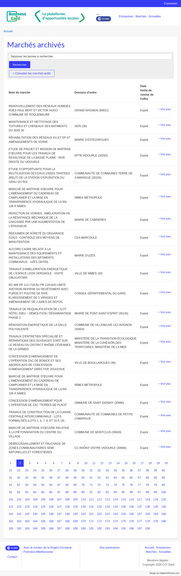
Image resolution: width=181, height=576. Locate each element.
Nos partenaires (110, 547)
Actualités (155, 16)
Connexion (171, 3)
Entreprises (126, 16)
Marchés (141, 16)
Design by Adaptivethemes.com (164, 573)
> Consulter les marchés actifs (32, 73)
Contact (12, 556)
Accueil (8, 31)
